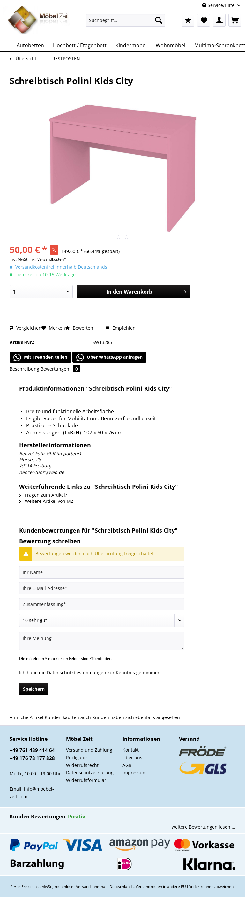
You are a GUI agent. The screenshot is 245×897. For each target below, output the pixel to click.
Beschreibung (24, 369)
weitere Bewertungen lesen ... (203, 827)
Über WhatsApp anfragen (109, 357)
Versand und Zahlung (89, 750)
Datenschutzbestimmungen (76, 673)
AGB (126, 765)
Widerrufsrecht (82, 765)
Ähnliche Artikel (26, 717)
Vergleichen (25, 328)
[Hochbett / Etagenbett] (79, 45)
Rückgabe (76, 758)
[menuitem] (126, 23)
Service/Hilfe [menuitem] (219, 5)
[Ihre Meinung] (101, 641)
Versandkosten (149, 886)
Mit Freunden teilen (40, 357)
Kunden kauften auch (68, 717)
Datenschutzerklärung (90, 773)
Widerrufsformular (86, 780)
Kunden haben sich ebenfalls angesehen (136, 717)
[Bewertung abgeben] (101, 620)
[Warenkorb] (234, 20)
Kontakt (130, 750)
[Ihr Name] (101, 572)
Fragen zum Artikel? (43, 495)
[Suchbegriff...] (126, 20)
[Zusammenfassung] (101, 604)
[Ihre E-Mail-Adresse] (101, 588)
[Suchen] (158, 20)
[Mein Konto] (219, 20)
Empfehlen (121, 328)
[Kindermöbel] (131, 45)
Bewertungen (60, 369)
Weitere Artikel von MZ (46, 501)
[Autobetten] (30, 45)
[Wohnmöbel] (170, 45)
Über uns (132, 758)
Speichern (34, 689)
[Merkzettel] (203, 20)
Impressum (134, 773)
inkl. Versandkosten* (47, 259)
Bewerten (79, 328)
